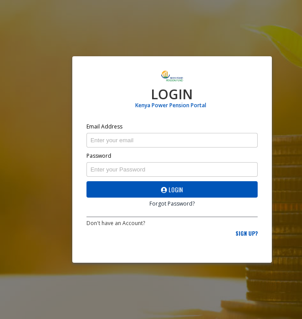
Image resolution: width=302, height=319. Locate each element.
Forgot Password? (172, 203)
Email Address (104, 126)
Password (98, 156)
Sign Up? (246, 233)
